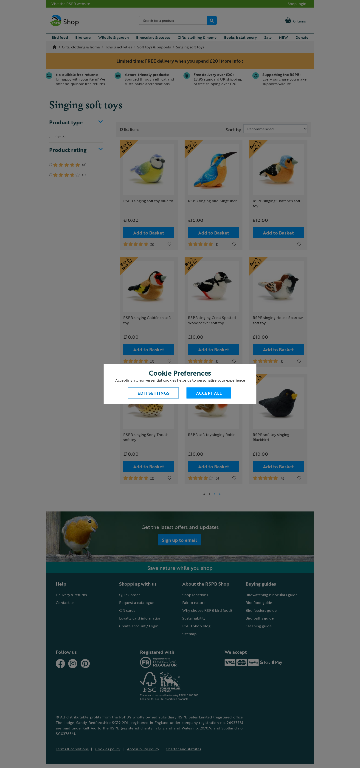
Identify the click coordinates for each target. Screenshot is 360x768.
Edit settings (153, 393)
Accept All (209, 393)
